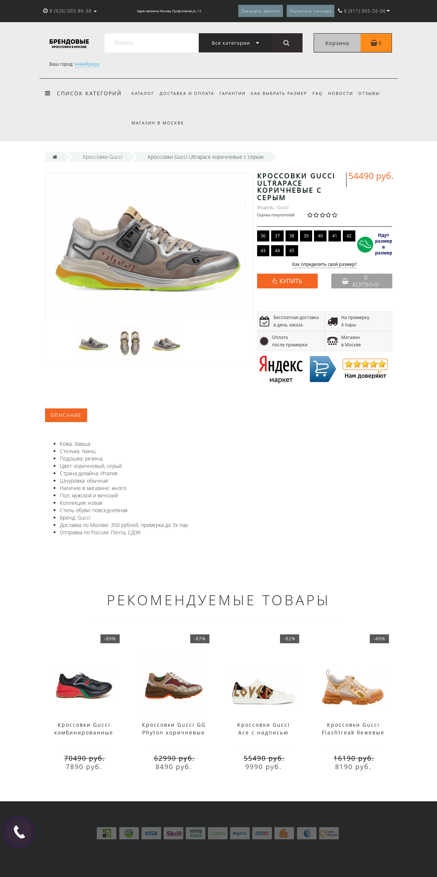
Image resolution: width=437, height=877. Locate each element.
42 (349, 236)
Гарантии (235, 93)
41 (334, 236)
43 (263, 250)
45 (291, 250)
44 (277, 250)
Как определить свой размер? (324, 264)
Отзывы (376, 93)
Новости (346, 93)
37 (277, 236)
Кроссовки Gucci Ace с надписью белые (263, 732)
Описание (66, 415)
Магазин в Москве (158, 123)
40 (320, 236)
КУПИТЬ (290, 281)
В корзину (360, 281)
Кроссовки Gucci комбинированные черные (83, 732)
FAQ (322, 93)
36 (263, 236)
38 (291, 236)
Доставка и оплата (188, 93)
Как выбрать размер (282, 93)
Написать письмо (310, 11)
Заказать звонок (260, 11)
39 (306, 236)
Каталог (143, 93)
